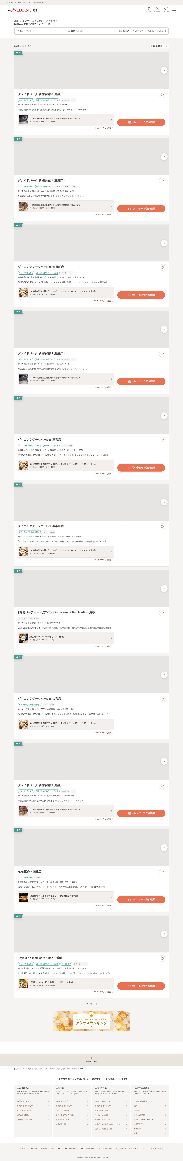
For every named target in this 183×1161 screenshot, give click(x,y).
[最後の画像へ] (164, 70)
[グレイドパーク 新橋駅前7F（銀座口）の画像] (91, 156)
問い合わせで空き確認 (141, 295)
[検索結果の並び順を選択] (159, 46)
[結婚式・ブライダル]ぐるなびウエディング (30, 1069)
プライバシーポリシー (58, 1149)
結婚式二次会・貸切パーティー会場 (63, 1069)
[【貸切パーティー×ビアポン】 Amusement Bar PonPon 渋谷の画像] (91, 588)
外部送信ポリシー (76, 1149)
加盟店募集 (107, 1149)
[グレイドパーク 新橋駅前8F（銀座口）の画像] (91, 70)
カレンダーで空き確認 (141, 122)
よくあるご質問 (155, 1149)
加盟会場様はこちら (93, 1149)
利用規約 (34, 1149)
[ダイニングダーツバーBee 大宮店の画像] (91, 674)
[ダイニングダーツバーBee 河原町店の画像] (91, 242)
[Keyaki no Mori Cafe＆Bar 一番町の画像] (91, 934)
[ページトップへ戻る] (91, 1060)
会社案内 (25, 1149)
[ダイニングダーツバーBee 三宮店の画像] (91, 415)
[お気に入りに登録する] (162, 95)
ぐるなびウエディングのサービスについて (130, 1149)
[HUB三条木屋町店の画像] (91, 847)
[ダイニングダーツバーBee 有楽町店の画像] (91, 502)
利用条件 (43, 1149)
